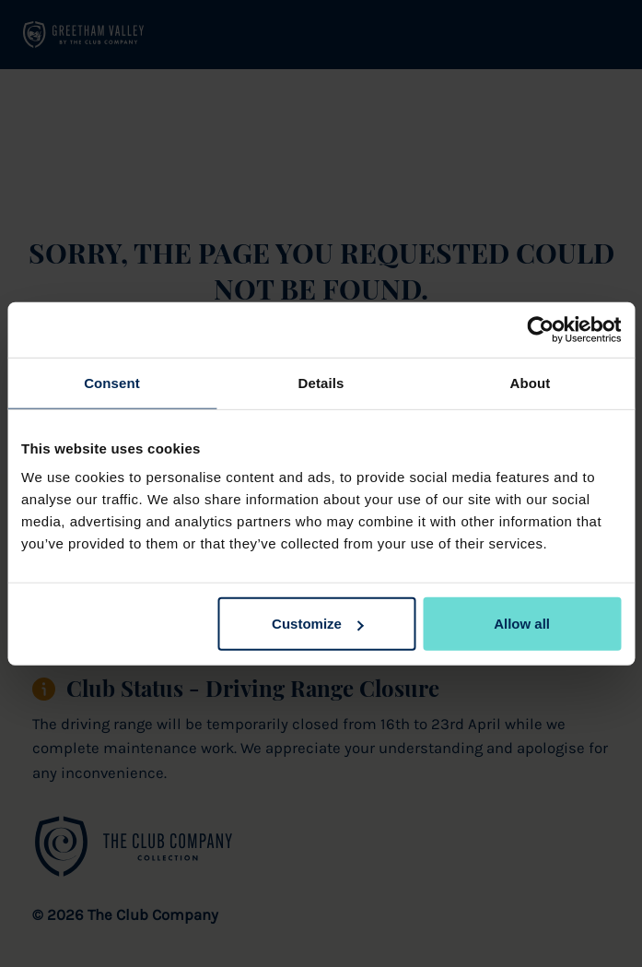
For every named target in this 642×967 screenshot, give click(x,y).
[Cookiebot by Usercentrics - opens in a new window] (540, 329)
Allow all (522, 623)
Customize (318, 623)
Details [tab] (321, 382)
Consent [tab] (112, 382)
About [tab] (530, 382)
